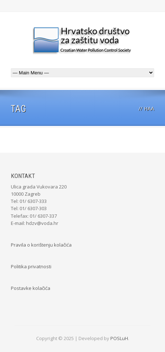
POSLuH (119, 338)
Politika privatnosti (31, 266)
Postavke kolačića (30, 288)
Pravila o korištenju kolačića (41, 245)
